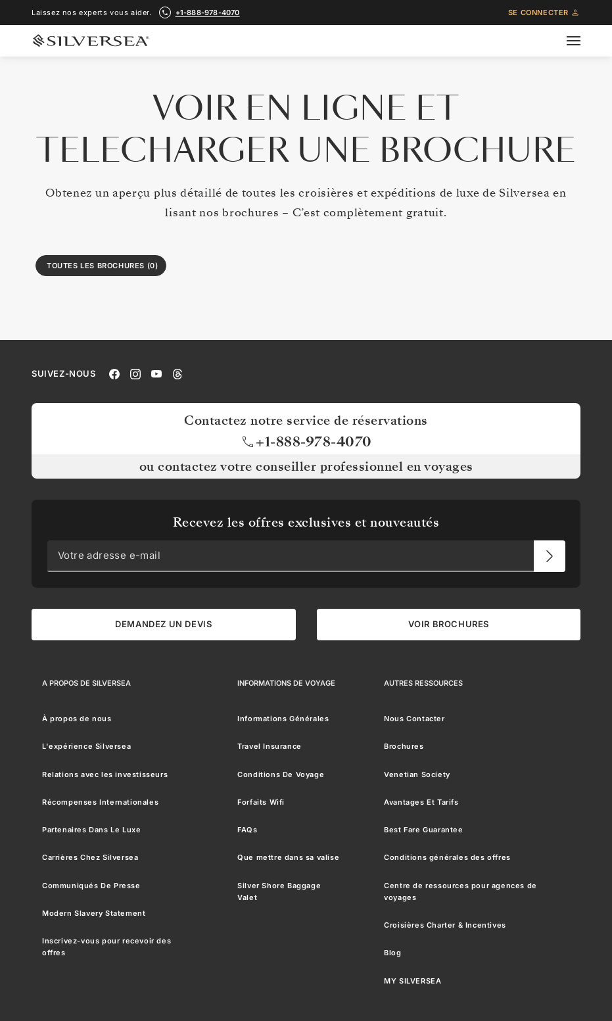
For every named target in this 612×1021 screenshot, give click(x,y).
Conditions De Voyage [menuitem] (280, 774)
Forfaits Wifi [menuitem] (261, 802)
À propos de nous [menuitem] (77, 718)
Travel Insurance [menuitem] (269, 746)
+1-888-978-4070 (306, 442)
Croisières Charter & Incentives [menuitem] (445, 925)
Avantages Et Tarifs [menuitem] (421, 802)
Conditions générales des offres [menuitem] (447, 858)
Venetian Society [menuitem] (417, 774)
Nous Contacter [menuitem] (414, 718)
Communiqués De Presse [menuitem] (91, 885)
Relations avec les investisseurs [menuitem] (105, 774)
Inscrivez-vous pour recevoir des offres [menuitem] (106, 946)
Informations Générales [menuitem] (283, 718)
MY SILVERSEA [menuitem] (412, 980)
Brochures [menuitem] (403, 746)
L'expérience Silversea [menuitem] (86, 746)
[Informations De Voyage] (286, 683)
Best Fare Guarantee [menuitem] (423, 829)
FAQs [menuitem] (247, 829)
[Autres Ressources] (423, 683)
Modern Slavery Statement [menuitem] (93, 913)
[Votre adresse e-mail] (549, 556)
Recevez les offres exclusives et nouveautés (306, 523)
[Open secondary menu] (581, 41)
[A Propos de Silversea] (86, 683)
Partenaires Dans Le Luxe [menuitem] (91, 829)
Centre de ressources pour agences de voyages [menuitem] (460, 891)
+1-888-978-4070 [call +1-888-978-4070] (208, 12)
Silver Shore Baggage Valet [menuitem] (279, 891)
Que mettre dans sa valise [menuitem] (288, 858)
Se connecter (544, 12)
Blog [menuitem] (392, 953)
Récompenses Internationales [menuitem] (100, 802)
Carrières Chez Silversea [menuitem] (90, 858)
